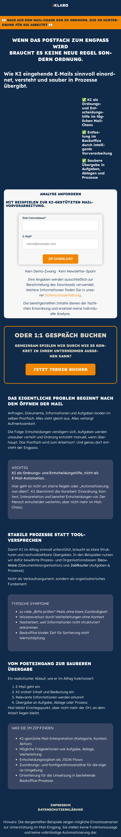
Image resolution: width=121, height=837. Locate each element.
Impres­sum (60, 805)
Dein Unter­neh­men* (34, 218)
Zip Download (60, 259)
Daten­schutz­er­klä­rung (63, 295)
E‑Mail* (27, 236)
